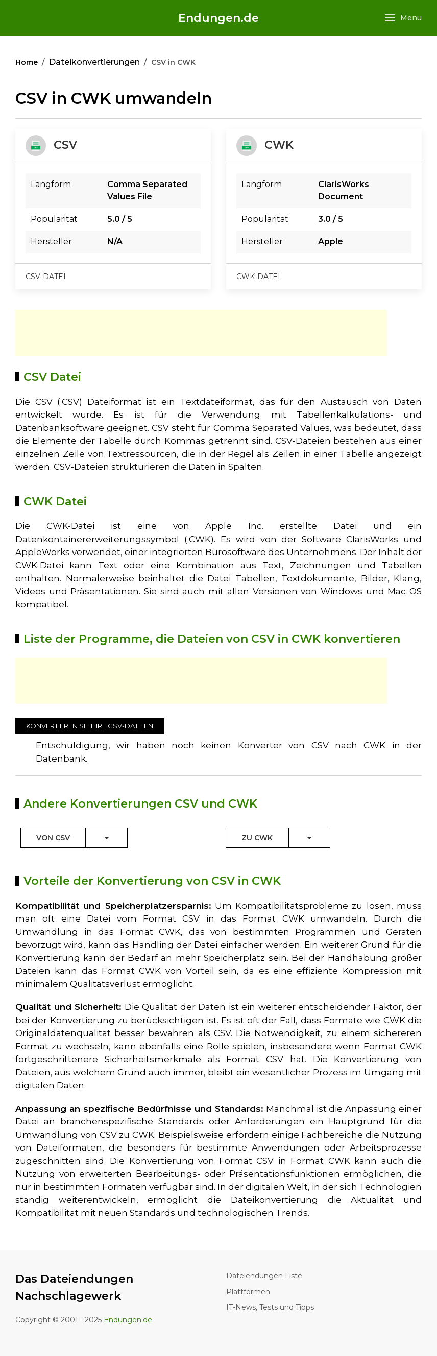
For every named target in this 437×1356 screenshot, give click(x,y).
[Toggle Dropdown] (107, 838)
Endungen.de (218, 18)
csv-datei (46, 276)
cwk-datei (258, 276)
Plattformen (248, 1291)
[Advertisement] (201, 333)
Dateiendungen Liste (264, 1275)
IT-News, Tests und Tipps (270, 1307)
